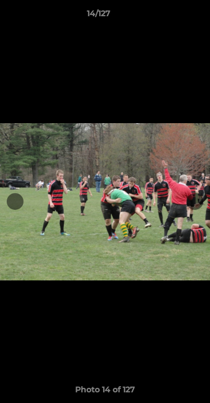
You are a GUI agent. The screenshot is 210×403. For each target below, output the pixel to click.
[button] (169, 16)
